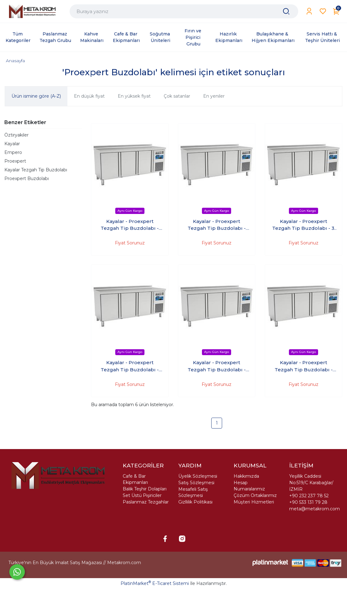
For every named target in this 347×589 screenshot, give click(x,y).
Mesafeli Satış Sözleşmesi (193, 492)
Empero (13, 152)
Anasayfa (15, 60)
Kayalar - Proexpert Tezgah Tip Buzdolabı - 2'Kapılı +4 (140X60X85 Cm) (130, 225)
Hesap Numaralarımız (249, 486)
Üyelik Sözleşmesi (197, 476)
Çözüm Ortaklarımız (255, 495)
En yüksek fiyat (134, 96)
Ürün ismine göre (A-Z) (36, 96)
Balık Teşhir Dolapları (145, 489)
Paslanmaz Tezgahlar (146, 502)
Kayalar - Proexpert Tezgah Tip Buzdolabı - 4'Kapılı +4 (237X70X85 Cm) (304, 366)
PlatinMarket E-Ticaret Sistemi (155, 583)
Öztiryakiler (16, 135)
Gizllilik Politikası (195, 502)
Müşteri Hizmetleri (254, 502)
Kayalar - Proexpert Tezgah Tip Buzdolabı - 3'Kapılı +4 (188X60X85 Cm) (130, 366)
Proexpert (15, 161)
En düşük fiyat (89, 96)
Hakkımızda (246, 476)
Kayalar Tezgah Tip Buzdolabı (35, 170)
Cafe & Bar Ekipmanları (135, 479)
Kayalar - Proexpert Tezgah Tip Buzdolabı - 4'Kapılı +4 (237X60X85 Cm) (217, 366)
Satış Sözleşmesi (196, 482)
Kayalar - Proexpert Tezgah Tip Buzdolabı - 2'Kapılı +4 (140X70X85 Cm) (216, 225)
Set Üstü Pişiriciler (142, 495)
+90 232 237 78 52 (309, 496)
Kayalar (12, 143)
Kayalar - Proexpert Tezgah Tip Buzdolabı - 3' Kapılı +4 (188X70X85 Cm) (303, 225)
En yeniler (214, 96)
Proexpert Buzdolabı (26, 178)
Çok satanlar (177, 96)
